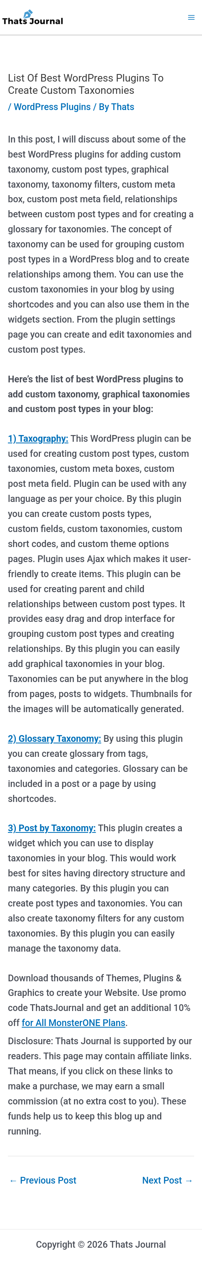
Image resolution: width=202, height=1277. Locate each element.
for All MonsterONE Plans (73, 1023)
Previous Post (42, 1180)
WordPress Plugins (52, 107)
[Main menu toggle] (191, 17)
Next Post (167, 1180)
